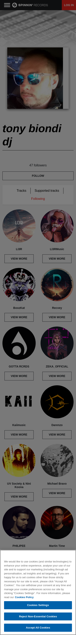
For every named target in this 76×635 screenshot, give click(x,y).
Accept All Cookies (38, 627)
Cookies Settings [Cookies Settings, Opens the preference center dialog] (38, 605)
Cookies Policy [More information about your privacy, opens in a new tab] (24, 597)
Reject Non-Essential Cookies (38, 616)
